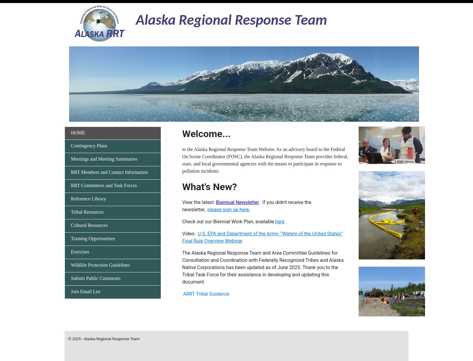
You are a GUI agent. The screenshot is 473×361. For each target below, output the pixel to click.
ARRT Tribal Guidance (206, 294)
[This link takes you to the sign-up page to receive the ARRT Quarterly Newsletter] (229, 209)
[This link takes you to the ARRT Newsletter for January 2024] (237, 202)
